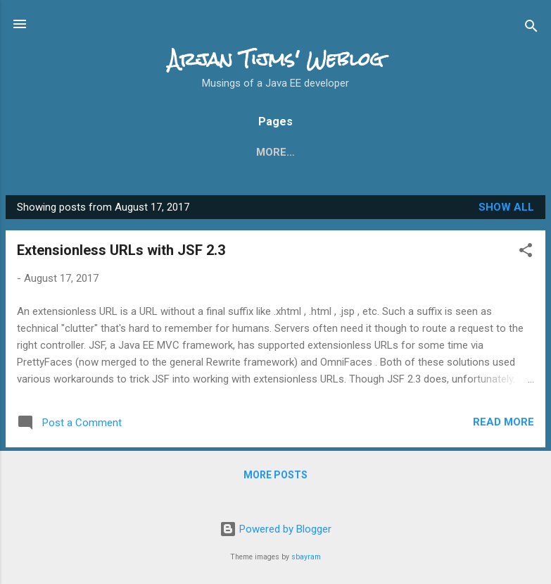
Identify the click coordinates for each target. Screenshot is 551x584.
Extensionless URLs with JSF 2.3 (121, 252)
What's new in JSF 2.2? (320, 152)
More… (429, 152)
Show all (506, 210)
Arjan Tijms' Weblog (276, 59)
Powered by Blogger (275, 529)
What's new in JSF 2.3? (167, 152)
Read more (503, 424)
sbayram (306, 556)
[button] (525, 255)
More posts (275, 477)
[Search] (531, 28)
